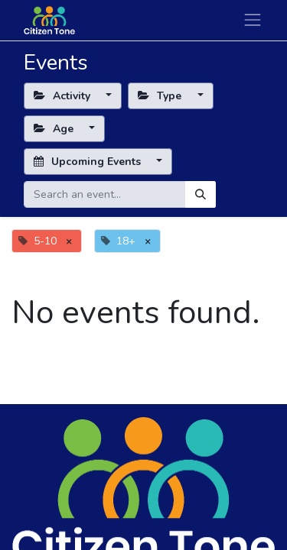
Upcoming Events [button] (89, 161)
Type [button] (161, 96)
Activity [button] (63, 96)
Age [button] (55, 128)
